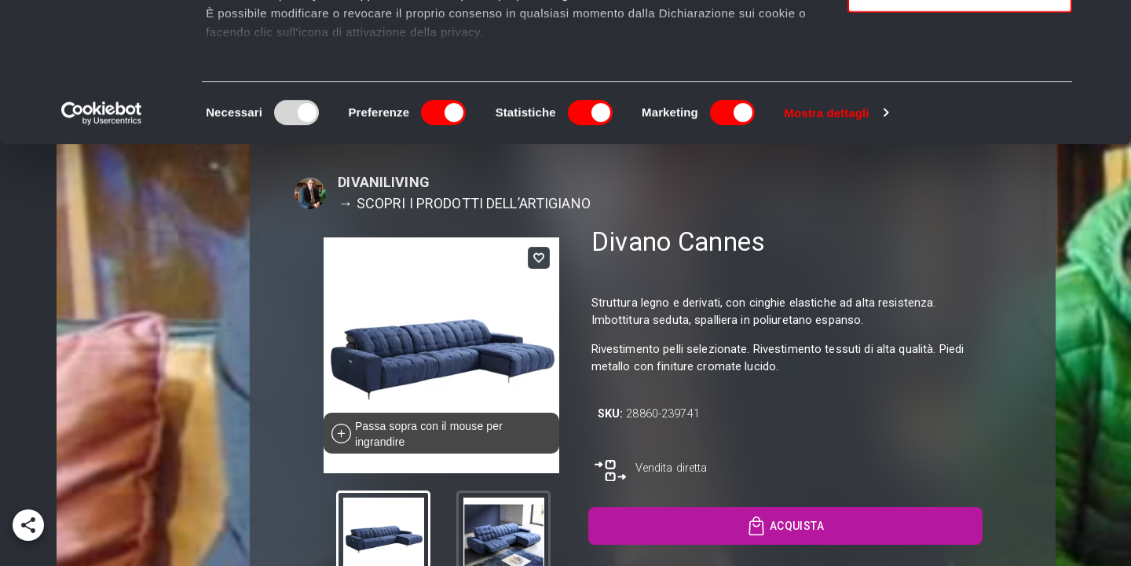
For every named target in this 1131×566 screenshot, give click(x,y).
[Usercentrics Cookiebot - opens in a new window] (101, 251)
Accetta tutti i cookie (960, 39)
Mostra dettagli (826, 251)
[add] (28, 525)
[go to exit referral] (651, 471)
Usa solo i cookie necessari (960, 131)
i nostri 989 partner (296, 57)
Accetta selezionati (959, 85)
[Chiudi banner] (1106, 24)
